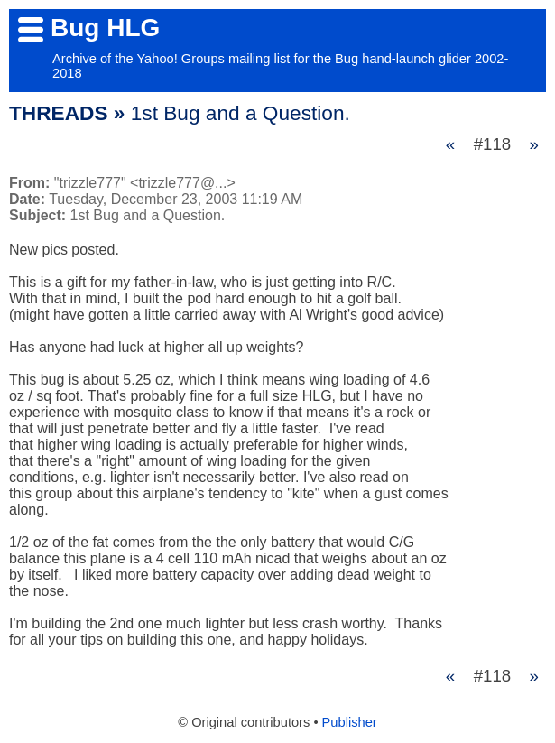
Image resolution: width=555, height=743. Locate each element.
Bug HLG (105, 28)
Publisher (349, 722)
